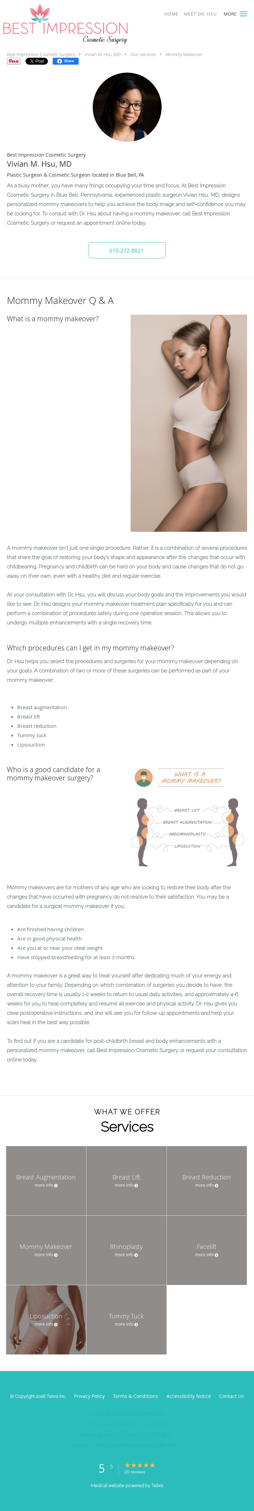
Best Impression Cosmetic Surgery (41, 54)
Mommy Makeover (184, 54)
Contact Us (231, 1396)
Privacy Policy (89, 1396)
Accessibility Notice (188, 1396)
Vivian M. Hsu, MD (103, 54)
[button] (243, 13)
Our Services (143, 54)
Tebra (157, 1485)
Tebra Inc (56, 1396)
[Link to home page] (88, 24)
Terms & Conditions (135, 1396)
